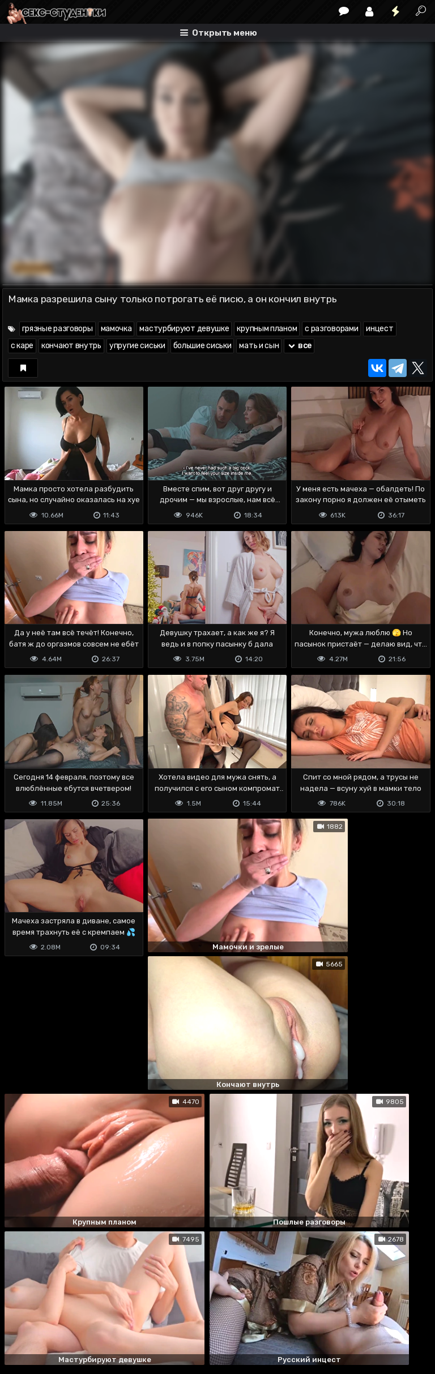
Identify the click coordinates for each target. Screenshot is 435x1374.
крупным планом (267, 328)
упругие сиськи (137, 345)
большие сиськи (202, 345)
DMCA (20, 1320)
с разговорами (331, 328)
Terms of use (60, 1320)
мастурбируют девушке (184, 328)
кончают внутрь (71, 345)
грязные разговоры (57, 328)
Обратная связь (120, 1320)
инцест (379, 328)
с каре (22, 345)
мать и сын (259, 345)
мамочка (116, 328)
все (299, 345)
